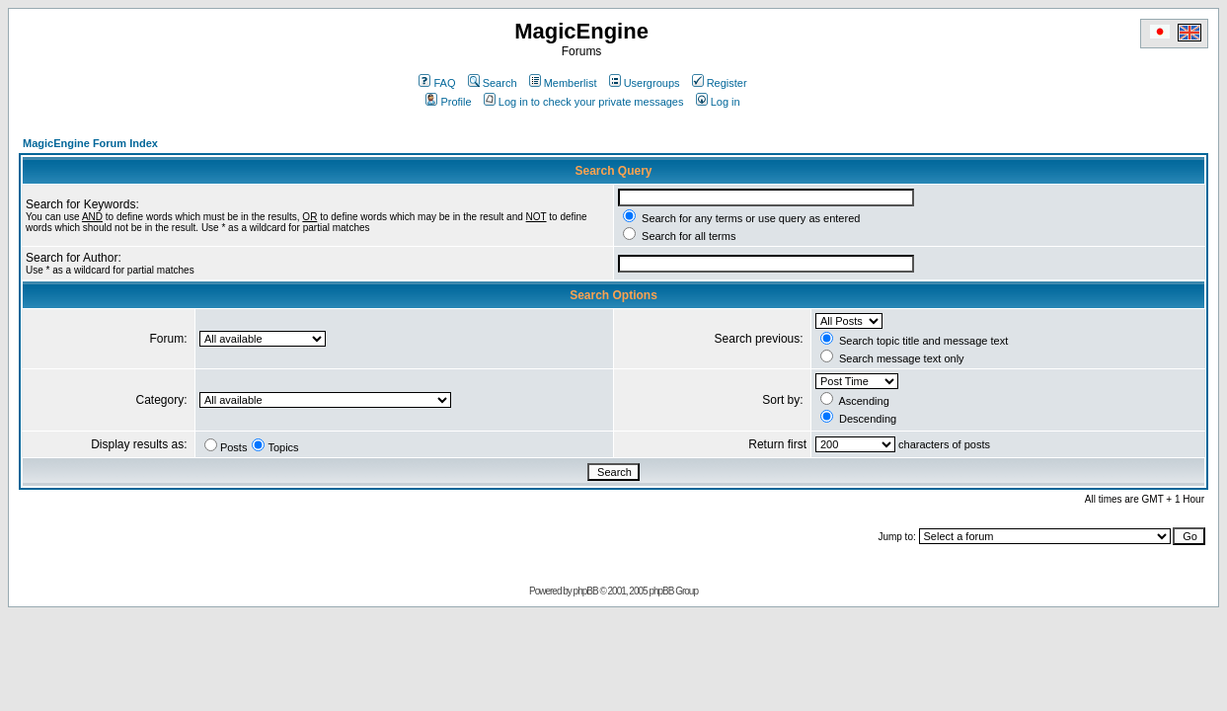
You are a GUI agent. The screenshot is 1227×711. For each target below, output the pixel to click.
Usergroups (644, 83)
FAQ (437, 83)
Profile (448, 102)
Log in (718, 102)
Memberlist (563, 83)
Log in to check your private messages (584, 102)
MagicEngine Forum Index (90, 143)
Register (719, 83)
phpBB (586, 591)
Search (492, 83)
